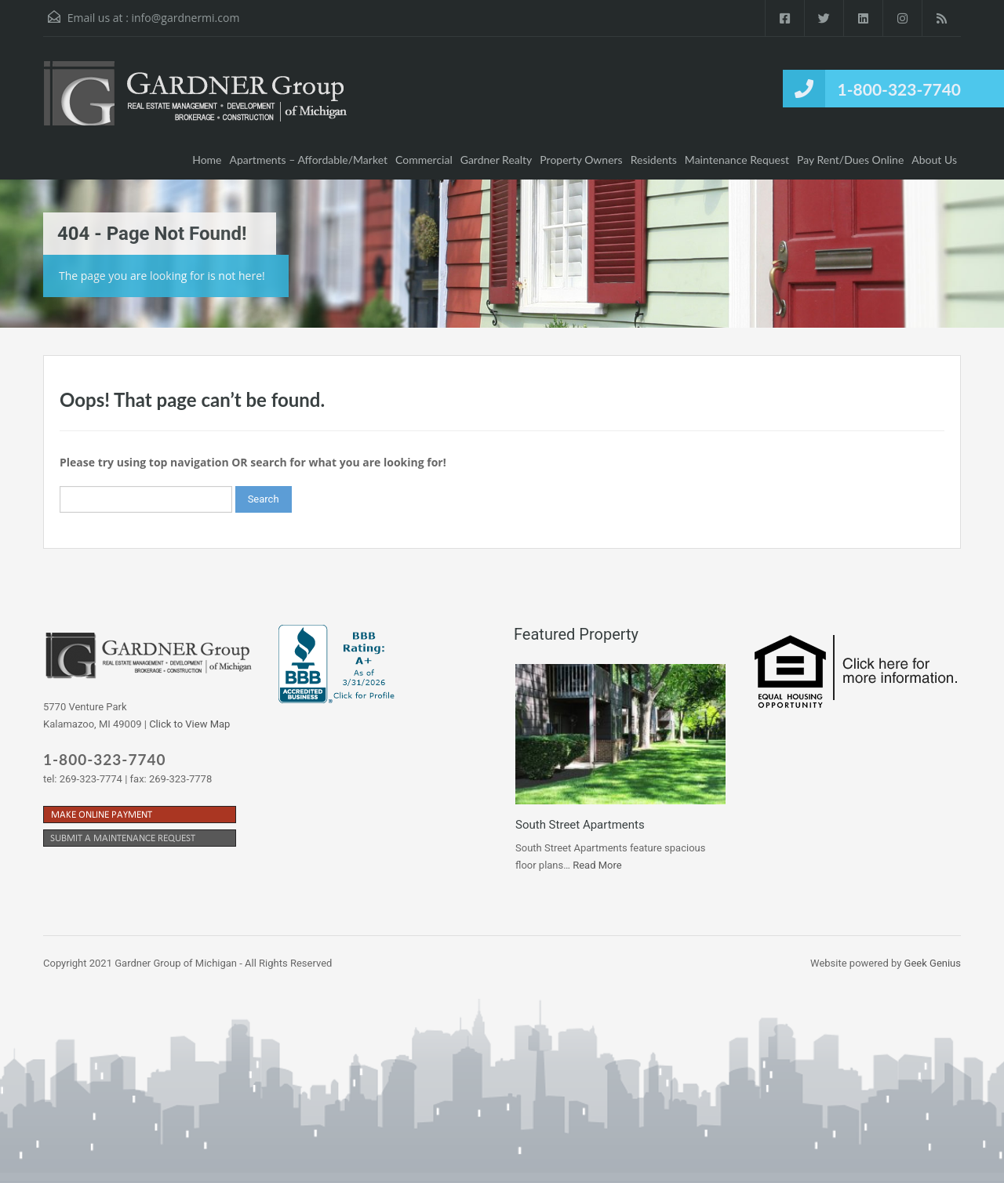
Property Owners (581, 159)
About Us (934, 159)
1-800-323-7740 (899, 89)
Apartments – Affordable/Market (309, 159)
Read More (597, 865)
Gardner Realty (496, 159)
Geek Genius (932, 963)
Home (206, 159)
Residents (654, 159)
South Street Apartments (580, 825)
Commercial (424, 159)
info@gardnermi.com (185, 17)
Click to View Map (189, 724)
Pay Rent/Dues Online (850, 159)
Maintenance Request (737, 159)
